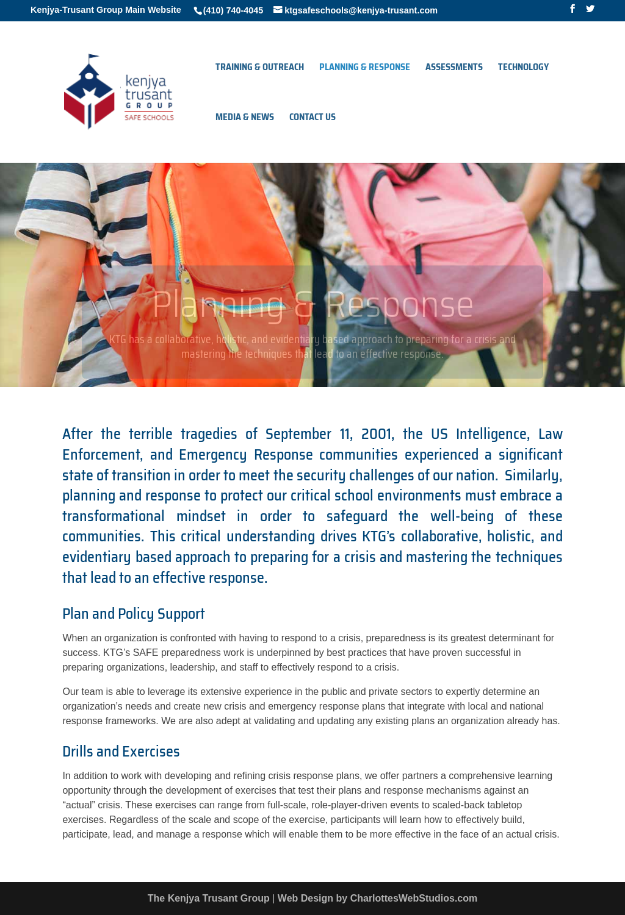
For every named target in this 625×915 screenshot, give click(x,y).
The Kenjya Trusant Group (209, 898)
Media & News (244, 118)
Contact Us (312, 118)
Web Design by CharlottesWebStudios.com (377, 898)
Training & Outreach (259, 68)
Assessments (454, 68)
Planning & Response (364, 68)
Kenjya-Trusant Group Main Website (106, 10)
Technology (523, 68)
